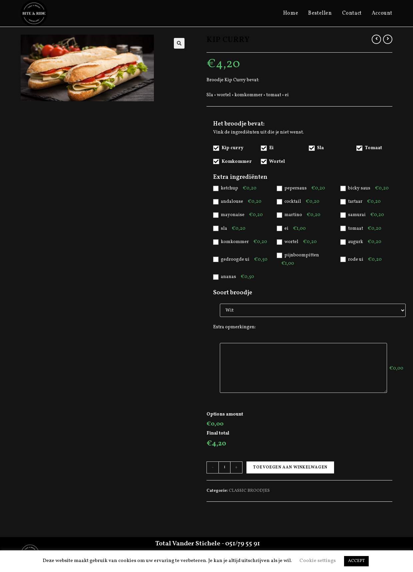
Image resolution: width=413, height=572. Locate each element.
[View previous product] (376, 39)
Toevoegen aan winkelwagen (290, 467)
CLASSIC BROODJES (249, 491)
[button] (179, 43)
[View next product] (387, 39)
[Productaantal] (224, 467)
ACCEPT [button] (356, 561)
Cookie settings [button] (317, 560)
